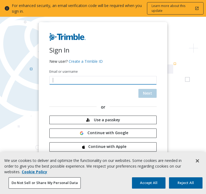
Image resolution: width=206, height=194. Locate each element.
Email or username (63, 71)
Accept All (148, 184)
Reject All (186, 184)
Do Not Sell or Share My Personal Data (45, 184)
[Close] (197, 163)
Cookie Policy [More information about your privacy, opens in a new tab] (34, 173)
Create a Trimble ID (86, 61)
